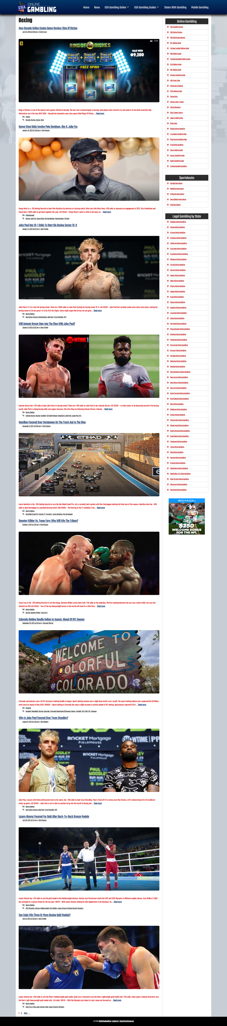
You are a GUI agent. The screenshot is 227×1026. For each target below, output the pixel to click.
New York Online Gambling (178, 388)
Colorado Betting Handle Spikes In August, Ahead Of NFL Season (51, 619)
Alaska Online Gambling (177, 227)
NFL (80, 415)
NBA (86, 711)
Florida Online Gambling (177, 264)
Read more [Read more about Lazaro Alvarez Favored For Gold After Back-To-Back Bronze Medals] (118, 902)
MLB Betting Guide (175, 64)
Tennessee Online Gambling (178, 441)
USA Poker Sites (175, 80)
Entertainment (30, 215)
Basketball (35, 711)
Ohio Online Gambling (176, 404)
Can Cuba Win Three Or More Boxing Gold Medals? (44, 915)
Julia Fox (33, 218)
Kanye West (40, 218)
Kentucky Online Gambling (178, 307)
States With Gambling (175, 7)
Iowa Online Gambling (177, 297)
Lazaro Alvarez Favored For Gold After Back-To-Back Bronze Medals (54, 816)
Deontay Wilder (35, 612)
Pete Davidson (59, 218)
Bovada (28, 120)
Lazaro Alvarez (62, 908)
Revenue (28, 708)
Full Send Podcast (51, 415)
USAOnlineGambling (105, 1021)
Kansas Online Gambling (177, 302)
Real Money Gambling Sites (178, 139)
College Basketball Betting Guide (180, 59)
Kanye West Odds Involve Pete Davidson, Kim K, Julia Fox (48, 126)
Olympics (80, 908)
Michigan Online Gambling (178, 334)
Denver (73, 711)
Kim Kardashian (49, 218)
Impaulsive (61, 415)
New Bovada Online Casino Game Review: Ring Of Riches (48, 28)
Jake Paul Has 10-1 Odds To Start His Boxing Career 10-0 (48, 225)
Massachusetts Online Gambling (180, 329)
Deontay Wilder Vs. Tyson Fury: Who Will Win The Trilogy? (48, 521)
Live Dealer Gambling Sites (178, 134)
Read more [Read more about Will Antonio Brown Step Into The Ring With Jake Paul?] (108, 409)
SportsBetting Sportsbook (178, 199)
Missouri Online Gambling (178, 350)
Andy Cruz (29, 1007)
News (97, 7)
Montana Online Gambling (178, 355)
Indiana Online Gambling (177, 291)
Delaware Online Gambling (178, 259)
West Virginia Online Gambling (179, 479)
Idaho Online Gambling (177, 280)
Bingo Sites (173, 123)
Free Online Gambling (176, 144)
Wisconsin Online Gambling (178, 484)
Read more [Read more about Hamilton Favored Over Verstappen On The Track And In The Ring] (101, 508)
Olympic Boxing (72, 908)
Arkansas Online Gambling (178, 238)
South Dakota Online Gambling (179, 436)
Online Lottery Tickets (177, 102)
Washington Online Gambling (179, 468)
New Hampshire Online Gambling (180, 372)
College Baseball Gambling (178, 166)
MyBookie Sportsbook (177, 194)
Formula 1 (49, 514)
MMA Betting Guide (176, 91)
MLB (83, 711)
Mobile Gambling (199, 7)
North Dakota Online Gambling (179, 398)
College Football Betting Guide (179, 48)
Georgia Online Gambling (177, 270)
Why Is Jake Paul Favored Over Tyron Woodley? (43, 718)
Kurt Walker (53, 908)
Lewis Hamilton (57, 514)
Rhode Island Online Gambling (179, 425)
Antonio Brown (30, 415)
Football (43, 415)
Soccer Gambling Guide (177, 155)
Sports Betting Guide (176, 150)
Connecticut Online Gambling (179, 254)
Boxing (33, 120)
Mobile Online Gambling (177, 128)
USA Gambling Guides (147, 7)
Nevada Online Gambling (177, 366)
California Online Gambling (178, 243)
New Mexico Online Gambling (179, 382)
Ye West (66, 218)
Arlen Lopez (36, 1007)
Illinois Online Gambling (177, 286)
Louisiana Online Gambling (178, 313)
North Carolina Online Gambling (180, 393)
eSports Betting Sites (176, 118)
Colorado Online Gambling (178, 248)
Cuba (46, 1007)
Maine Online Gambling (177, 318)
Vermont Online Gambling (178, 457)
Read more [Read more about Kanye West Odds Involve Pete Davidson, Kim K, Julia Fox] (107, 212)
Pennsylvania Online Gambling (179, 420)
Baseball (28, 711)
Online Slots (174, 96)
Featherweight (44, 908)
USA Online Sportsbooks (177, 37)
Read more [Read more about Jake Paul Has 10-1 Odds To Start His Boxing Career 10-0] (98, 311)
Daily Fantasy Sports (176, 112)
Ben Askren (29, 317)
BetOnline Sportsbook (177, 188)
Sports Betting (30, 314)
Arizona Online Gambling (177, 232)
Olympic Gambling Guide (177, 75)
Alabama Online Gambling (178, 221)
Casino (28, 116)
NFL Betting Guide (175, 43)
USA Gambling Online (117, 7)
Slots (42, 120)
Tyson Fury (44, 612)
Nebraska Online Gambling (178, 361)
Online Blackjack (175, 107)
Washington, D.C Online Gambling (180, 473)
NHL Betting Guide (175, 69)
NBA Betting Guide (175, 53)
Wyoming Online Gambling (178, 489)
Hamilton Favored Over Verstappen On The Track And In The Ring (52, 422)
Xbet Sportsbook (175, 204)
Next (27, 1013)
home (86, 7)
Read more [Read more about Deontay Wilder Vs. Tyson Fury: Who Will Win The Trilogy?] (101, 606)
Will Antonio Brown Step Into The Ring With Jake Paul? (47, 324)
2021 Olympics (30, 908)
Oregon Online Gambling (177, 414)
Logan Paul (75, 415)
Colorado (47, 711)
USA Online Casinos (176, 32)
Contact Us (115, 1021)
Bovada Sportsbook (176, 183)
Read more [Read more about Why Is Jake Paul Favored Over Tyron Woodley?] (98, 803)
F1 (44, 514)
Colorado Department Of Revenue (60, 711)
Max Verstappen (68, 514)
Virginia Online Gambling (177, 463)
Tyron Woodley (58, 317)
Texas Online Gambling (177, 447)
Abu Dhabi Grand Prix (32, 514)
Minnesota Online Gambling (178, 339)
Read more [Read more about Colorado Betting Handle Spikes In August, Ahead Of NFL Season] (142, 705)
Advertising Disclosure (127, 1021)
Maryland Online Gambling (178, 323)
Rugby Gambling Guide (177, 161)
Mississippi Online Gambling (179, 345)
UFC (65, 317)
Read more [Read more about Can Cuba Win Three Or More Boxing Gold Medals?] (117, 1000)
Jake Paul (50, 317)
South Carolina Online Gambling (180, 430)
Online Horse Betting (176, 85)
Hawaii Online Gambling (177, 275)
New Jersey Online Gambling (179, 377)
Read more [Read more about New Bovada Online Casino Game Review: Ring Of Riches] (100, 113)
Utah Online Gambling (176, 452)
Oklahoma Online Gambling (178, 409)
